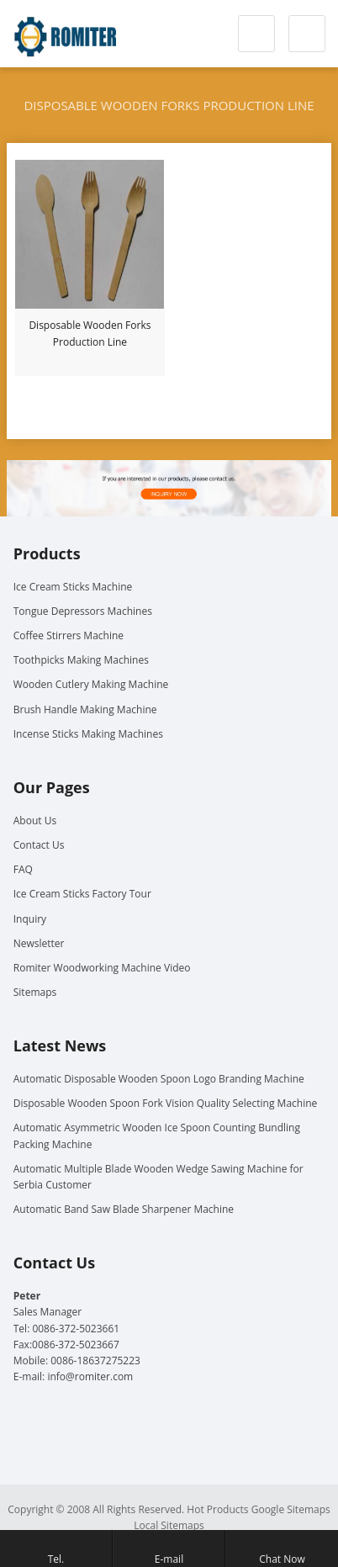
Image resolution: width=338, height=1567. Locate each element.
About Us (34, 820)
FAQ (23, 869)
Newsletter (39, 943)
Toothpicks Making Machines (81, 660)
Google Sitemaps (290, 1509)
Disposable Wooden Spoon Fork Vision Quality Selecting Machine (165, 1103)
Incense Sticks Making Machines (88, 734)
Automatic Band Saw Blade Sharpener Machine (123, 1209)
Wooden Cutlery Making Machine (91, 684)
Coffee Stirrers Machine (68, 635)
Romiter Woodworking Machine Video (102, 968)
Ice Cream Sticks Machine (73, 587)
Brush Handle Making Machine (85, 709)
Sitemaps (34, 992)
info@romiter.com (90, 1376)
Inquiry (29, 919)
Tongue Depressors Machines (82, 611)
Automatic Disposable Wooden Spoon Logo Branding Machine (158, 1079)
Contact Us (39, 845)
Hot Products (217, 1509)
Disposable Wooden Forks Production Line (90, 333)
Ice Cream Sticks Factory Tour (82, 894)
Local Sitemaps (169, 1525)
